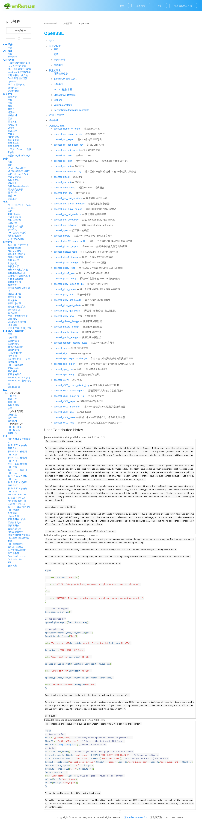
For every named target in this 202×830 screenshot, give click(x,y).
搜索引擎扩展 (14, 303)
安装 (10, 408)
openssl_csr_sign (63, 160)
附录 (5, 436)
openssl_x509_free (64, 412)
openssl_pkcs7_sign (64, 273)
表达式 (11, 109)
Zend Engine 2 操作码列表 (19, 382)
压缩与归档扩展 (15, 257)
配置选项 (12, 513)
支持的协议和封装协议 (19, 155)
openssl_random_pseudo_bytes (70, 342)
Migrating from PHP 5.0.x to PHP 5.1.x (17, 502)
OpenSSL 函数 (57, 125)
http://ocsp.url (67, 744)
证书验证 (53, 120)
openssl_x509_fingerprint (67, 406)
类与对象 (12, 121)
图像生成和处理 (15, 279)
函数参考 (7, 242)
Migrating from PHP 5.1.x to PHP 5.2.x (17, 496)
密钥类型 (58, 84)
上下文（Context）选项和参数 (19, 151)
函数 (10, 118)
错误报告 (12, 183)
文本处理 (12, 312)
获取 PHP (12, 402)
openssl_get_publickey (66, 225)
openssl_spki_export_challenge (70, 358)
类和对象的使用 (15, 346)
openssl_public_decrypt (66, 332)
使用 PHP (12, 417)
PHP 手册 (7, 44)
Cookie (11, 208)
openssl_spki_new (63, 369)
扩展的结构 (13, 368)
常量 (10, 106)
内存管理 (12, 337)
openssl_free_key (63, 193)
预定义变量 (13, 140)
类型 (10, 100)
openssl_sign (61, 353)
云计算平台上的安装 (18, 75)
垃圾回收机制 (14, 235)
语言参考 (7, 94)
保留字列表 (13, 525)
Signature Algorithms (64, 94)
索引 (10, 562)
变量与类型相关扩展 (18, 316)
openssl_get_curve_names (68, 209)
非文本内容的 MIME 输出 (19, 290)
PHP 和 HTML (14, 427)
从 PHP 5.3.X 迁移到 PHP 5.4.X (17, 484)
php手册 (23, 30)
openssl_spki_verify (64, 374)
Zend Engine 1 (15, 387)
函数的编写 (13, 343)
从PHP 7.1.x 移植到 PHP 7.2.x (17, 453)
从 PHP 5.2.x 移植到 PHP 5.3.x (17, 490)
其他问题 (12, 433)
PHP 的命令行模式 (17, 232)
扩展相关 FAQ (14, 374)
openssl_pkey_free (64, 294)
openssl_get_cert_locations (68, 198)
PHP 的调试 (13, 510)
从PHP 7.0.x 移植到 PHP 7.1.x (17, 459)
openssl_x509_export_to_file (69, 396)
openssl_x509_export (65, 401)
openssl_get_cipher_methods (69, 203)
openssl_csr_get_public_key (68, 144)
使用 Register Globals (18, 186)
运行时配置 (13, 91)
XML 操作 (12, 325)
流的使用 (12, 356)
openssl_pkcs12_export (66, 246)
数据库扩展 (13, 266)
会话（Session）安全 (18, 174)
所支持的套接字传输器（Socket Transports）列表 (19, 538)
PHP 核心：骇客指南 (13, 331)
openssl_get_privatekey (66, 219)
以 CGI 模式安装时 (17, 168)
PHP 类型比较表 (16, 544)
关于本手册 (13, 553)
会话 (10, 211)
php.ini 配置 (13, 516)
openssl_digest (61, 176)
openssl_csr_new (63, 155)
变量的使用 (13, 340)
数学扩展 (12, 285)
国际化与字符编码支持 (19, 275)
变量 (10, 103)
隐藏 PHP (12, 195)
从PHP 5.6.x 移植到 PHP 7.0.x (17, 465)
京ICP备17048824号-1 (136, 817)
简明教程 (12, 57)
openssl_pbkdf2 (62, 235)
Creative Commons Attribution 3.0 (17, 558)
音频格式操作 (14, 248)
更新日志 (12, 565)
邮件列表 (12, 399)
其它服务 (12, 300)
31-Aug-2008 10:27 (95, 720)
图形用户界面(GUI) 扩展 (19, 328)
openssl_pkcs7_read (64, 267)
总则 (10, 165)
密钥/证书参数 (56, 115)
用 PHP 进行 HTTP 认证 (19, 204)
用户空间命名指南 (17, 550)
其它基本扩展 (14, 297)
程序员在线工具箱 (183, 5)
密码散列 (12, 420)
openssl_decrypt (62, 166)
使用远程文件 (14, 220)
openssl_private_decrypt (66, 321)
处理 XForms (14, 214)
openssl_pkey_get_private (67, 305)
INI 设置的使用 (15, 353)
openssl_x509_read (64, 422)
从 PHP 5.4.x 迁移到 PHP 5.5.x (17, 478)
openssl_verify (61, 379)
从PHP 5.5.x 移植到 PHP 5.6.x (17, 471)
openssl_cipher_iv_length (67, 128)
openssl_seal (61, 348)
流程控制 (12, 115)
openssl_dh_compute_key (67, 171)
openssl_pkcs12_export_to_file (70, 241)
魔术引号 (12, 192)
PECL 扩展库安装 (16, 84)
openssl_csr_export (64, 139)
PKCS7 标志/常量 (63, 89)
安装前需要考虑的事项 (19, 63)
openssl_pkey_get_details (67, 300)
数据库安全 (13, 180)
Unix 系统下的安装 (17, 66)
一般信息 (12, 396)
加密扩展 (12, 263)
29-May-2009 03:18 (88, 535)
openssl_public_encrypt (66, 337)
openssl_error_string (64, 187)
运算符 (11, 112)
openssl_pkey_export (65, 289)
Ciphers (58, 100)
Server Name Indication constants (71, 110)
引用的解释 (13, 137)
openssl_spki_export (64, 363)
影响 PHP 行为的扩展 (18, 245)
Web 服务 (12, 319)
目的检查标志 (61, 73)
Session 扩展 (14, 309)
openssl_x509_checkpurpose (69, 390)
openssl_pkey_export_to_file (69, 283)
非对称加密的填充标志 (65, 78)
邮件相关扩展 (14, 282)
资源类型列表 (14, 528)
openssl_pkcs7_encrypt (66, 262)
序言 (10, 47)
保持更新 (12, 198)
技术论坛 (140, 5)
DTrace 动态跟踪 (16, 238)
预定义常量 (55, 70)
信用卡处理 (13, 260)
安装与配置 (8, 60)
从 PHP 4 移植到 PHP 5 (19, 507)
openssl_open (61, 230)
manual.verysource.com (24, 5)
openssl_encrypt (62, 182)
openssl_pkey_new (64, 316)
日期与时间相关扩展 (18, 269)
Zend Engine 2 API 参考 (19, 377)
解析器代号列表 (15, 547)
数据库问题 (13, 405)
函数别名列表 (14, 522)
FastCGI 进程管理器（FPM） (17, 80)
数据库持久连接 (15, 226)
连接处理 (12, 223)
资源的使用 (13, 349)
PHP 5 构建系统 (15, 365)
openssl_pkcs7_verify (65, 278)
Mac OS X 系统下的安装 (19, 69)
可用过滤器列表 (15, 531)
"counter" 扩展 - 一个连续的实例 (19, 360)
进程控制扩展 (14, 294)
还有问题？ (13, 87)
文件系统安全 (14, 177)
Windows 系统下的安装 (19, 72)
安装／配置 (55, 46)
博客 (159, 5)
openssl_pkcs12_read (65, 251)
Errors (11, 128)
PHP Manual (50, 23)
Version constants (63, 105)
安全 (5, 158)
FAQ (5, 390)
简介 (10, 53)
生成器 (11, 134)
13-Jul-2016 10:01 (95, 437)
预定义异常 (13, 143)
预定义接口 (13, 146)
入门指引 (7, 50)
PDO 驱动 (12, 371)
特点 (5, 201)
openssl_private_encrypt (66, 326)
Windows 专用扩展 (17, 322)
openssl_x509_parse (64, 417)
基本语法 (12, 97)
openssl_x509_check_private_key (71, 385)
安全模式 (12, 229)
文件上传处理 (14, 217)
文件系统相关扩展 (17, 272)
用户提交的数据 (15, 189)
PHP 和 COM (14, 430)
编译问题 (12, 414)
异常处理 (12, 131)
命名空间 (12, 124)
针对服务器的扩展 (17, 306)
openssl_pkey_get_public (67, 310)
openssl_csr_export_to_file (68, 134)
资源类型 (58, 65)
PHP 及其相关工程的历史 (19, 441)
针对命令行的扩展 (17, 254)
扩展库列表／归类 (17, 519)
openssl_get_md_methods (67, 214)
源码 (122, 5)
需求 (56, 49)
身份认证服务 (14, 251)
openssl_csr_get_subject (67, 150)
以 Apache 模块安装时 (19, 171)
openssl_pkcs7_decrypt (66, 257)
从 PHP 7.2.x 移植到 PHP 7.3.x (17, 447)
